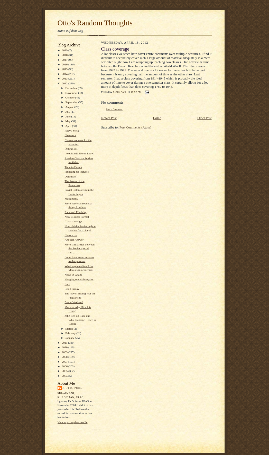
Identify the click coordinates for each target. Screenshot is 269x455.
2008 (65, 356)
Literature (70, 135)
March (69, 328)
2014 (65, 73)
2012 (65, 83)
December (71, 88)
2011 (65, 342)
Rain (67, 283)
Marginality (71, 198)
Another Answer (74, 239)
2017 (65, 59)
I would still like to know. (79, 153)
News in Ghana (73, 274)
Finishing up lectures (76, 171)
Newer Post (109, 118)
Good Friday (71, 288)
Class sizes (70, 234)
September (71, 102)
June (68, 116)
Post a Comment (114, 109)
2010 (65, 347)
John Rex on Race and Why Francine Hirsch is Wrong (80, 319)
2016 (65, 64)
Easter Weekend (73, 302)
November (71, 92)
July (68, 111)
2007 (65, 361)
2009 (65, 352)
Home (157, 118)
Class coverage (73, 221)
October (70, 97)
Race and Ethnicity (75, 212)
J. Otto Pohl (72, 388)
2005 (65, 370)
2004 (65, 375)
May (68, 121)
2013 (65, 78)
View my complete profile (73, 422)
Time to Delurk (73, 167)
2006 (65, 366)
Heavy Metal (71, 130)
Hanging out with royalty (79, 279)
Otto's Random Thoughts (95, 23)
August (69, 106)
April (68, 125)
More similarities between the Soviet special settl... (79, 248)
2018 (65, 54)
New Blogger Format (76, 216)
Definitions (70, 148)
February (70, 333)
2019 (65, 50)
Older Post (204, 118)
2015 (65, 69)
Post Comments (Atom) (135, 127)
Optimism (70, 176)
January (70, 337)
